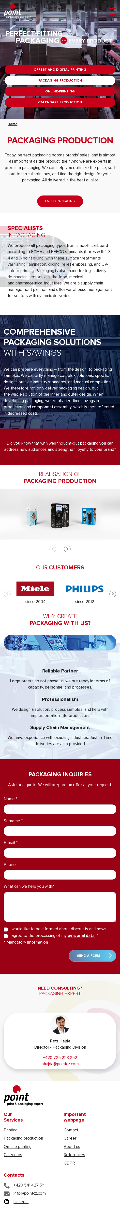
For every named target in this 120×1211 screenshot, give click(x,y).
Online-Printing (60, 91)
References (74, 1155)
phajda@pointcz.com (60, 1064)
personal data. (81, 936)
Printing (10, 1130)
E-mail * (11, 843)
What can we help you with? (29, 887)
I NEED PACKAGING (60, 201)
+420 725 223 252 (60, 1058)
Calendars (13, 1155)
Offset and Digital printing (60, 69)
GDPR (69, 1163)
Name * (10, 799)
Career (70, 1138)
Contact (71, 1130)
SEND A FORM (94, 955)
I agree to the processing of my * (54, 936)
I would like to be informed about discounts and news (58, 929)
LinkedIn (16, 1202)
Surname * (13, 821)
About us (72, 1147)
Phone (10, 865)
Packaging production (60, 80)
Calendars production (60, 102)
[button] (67, 548)
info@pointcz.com (25, 1193)
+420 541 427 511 (24, 1185)
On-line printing (17, 1147)
